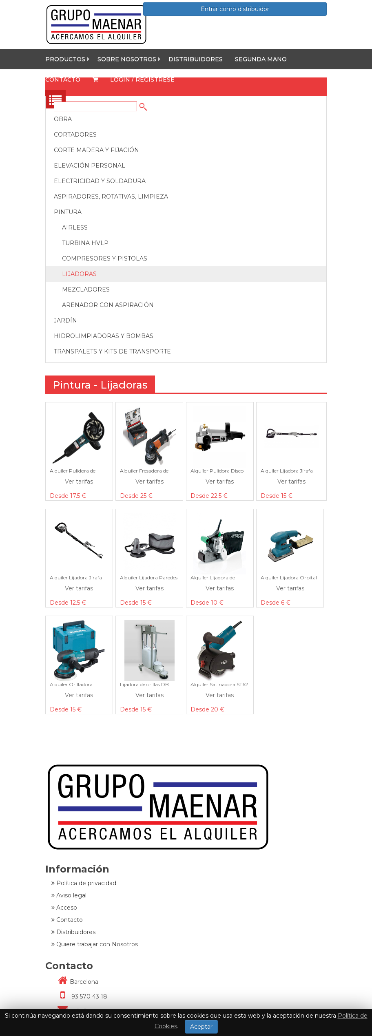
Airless (75, 227)
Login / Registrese (142, 79)
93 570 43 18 (79, 996)
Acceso (64, 907)
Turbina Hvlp (85, 243)
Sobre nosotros (126, 59)
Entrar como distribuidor (235, 9)
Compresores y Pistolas (104, 258)
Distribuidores (195, 59)
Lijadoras (79, 274)
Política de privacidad (83, 883)
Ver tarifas (79, 481)
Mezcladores (86, 289)
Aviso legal (68, 895)
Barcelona (74, 981)
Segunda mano (261, 59)
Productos (65, 59)
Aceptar (201, 1026)
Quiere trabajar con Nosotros (94, 944)
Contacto (62, 79)
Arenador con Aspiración (108, 305)
